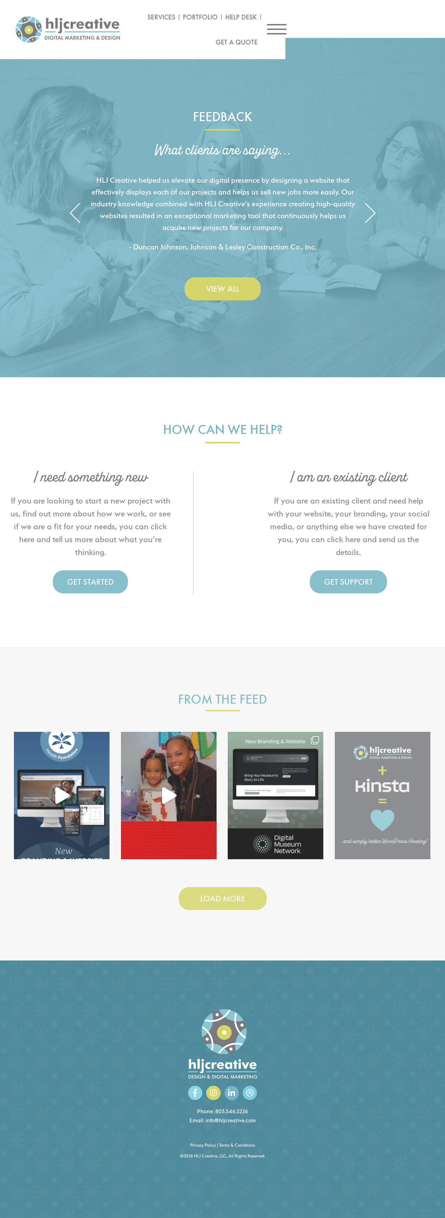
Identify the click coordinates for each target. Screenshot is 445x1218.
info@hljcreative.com (230, 1120)
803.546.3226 (231, 1111)
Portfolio (299, 18)
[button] (75, 213)
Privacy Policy (203, 1145)
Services (261, 18)
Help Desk (340, 18)
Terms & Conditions (237, 1145)
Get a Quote (385, 18)
